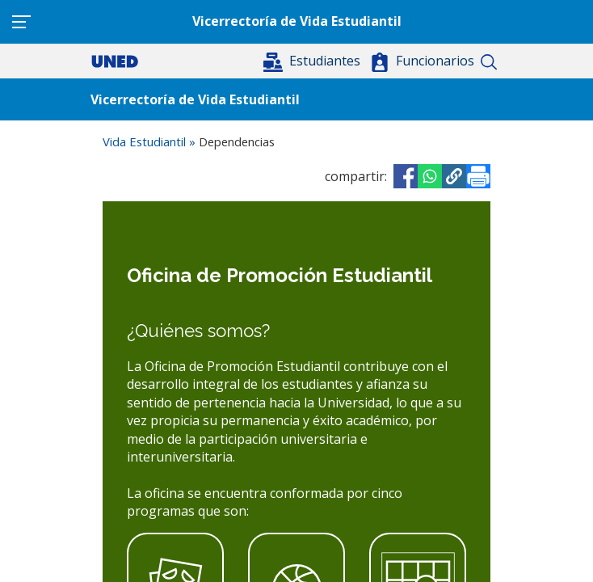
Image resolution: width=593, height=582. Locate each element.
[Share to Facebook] (405, 176)
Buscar (488, 62)
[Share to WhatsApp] (430, 176)
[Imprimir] (478, 176)
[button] (313, 61)
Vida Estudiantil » (151, 141)
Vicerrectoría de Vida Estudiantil (297, 21)
